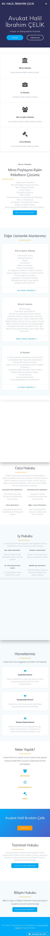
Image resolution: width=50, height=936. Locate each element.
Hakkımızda (35, 38)
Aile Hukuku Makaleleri (25, 290)
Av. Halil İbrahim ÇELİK (18, 3)
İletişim (15, 38)
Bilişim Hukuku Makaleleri (26, 339)
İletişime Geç (25, 828)
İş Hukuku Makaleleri (26, 387)
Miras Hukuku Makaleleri (25, 212)
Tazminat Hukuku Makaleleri (25, 865)
